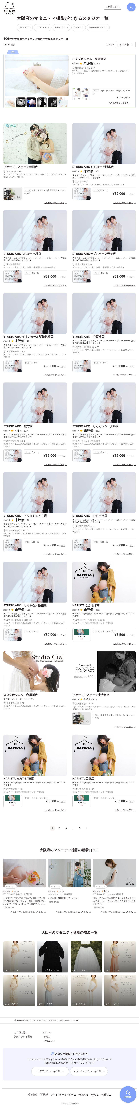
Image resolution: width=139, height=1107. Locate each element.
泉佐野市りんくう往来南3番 (86, 441)
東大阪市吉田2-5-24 (82, 703)
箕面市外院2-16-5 (12, 171)
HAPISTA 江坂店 (83, 778)
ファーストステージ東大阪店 (90, 694)
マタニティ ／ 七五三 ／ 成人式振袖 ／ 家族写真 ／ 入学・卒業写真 (98, 185)
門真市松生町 (79, 181)
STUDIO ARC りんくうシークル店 (95, 426)
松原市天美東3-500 (82, 264)
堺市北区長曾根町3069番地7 (17, 620)
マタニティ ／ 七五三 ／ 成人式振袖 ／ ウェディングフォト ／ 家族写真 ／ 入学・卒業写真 (100, 72)
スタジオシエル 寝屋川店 (20, 694)
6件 (94, 699)
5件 (25, 431)
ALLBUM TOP (21, 1020)
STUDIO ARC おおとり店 (89, 515)
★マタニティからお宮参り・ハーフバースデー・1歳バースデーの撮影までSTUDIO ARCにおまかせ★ (103, 176)
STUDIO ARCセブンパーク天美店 (94, 253)
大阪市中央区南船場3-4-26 (85, 347)
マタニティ (49, 1041)
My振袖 (83, 1094)
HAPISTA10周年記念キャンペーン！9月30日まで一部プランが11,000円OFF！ (103, 614)
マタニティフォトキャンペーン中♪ (18, 699)
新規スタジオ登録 (23, 1036)
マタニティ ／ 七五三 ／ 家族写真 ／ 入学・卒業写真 (92, 623)
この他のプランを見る (118, 103)
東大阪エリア (61, 28)
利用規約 (43, 1094)
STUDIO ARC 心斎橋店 (88, 336)
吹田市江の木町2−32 (83, 789)
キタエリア (24, 28)
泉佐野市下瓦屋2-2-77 (83, 68)
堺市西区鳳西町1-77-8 (83, 526)
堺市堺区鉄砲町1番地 (14, 351)
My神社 (106, 1094)
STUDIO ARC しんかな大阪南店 (25, 605)
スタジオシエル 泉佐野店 (89, 59)
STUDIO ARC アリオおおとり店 (25, 515)
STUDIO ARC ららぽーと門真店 (93, 166)
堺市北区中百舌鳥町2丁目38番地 (88, 620)
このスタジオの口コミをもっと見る (28, 912)
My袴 (95, 1094)
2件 (28, 610)
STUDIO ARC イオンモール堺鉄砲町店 (28, 336)
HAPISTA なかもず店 (86, 605)
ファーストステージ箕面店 (20, 166)
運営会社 (32, 1094)
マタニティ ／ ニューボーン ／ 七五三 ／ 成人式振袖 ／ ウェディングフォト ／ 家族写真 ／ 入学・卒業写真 (34, 175)
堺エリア (78, 28)
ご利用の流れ (21, 1032)
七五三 (47, 1037)
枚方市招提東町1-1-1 (14, 441)
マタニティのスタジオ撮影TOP (44, 1020)
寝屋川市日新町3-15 (13, 703)
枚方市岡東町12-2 (12, 789)
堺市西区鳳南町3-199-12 (15, 530)
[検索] (131, 7)
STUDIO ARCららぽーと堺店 (22, 253)
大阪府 (76, 1020)
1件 (97, 63)
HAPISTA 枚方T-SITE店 (18, 778)
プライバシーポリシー (63, 1094)
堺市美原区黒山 (11, 264)
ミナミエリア (42, 28)
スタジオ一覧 (64, 1020)
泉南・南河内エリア (98, 28)
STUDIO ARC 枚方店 (18, 426)
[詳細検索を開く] (128, 1094)
